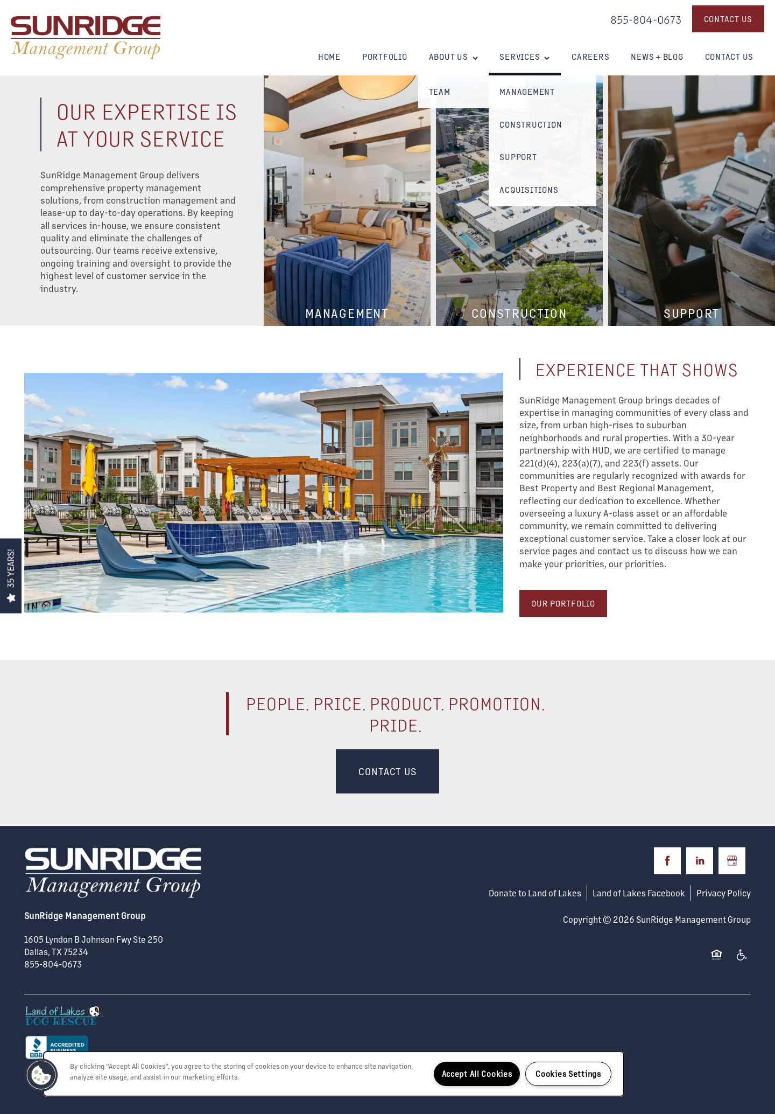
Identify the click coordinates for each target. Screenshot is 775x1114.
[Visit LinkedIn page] (699, 860)
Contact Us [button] (387, 771)
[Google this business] (731, 860)
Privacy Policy (723, 893)
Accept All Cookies (477, 1073)
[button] (728, 18)
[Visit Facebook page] (667, 860)
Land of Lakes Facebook (639, 893)
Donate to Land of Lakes (535, 893)
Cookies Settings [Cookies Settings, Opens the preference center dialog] (568, 1073)
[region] (333, 1074)
